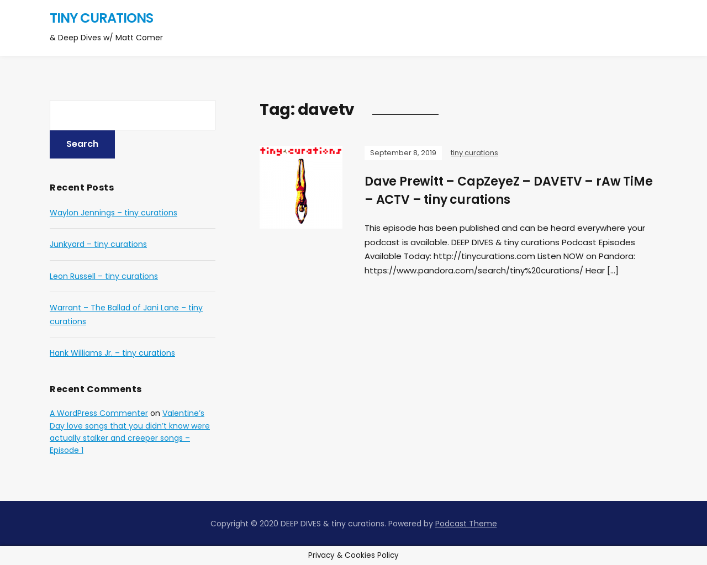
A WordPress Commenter (99, 413)
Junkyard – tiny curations (98, 244)
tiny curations (101, 18)
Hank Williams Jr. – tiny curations (112, 352)
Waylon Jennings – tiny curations (113, 212)
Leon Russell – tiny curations (104, 276)
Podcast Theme (466, 523)
